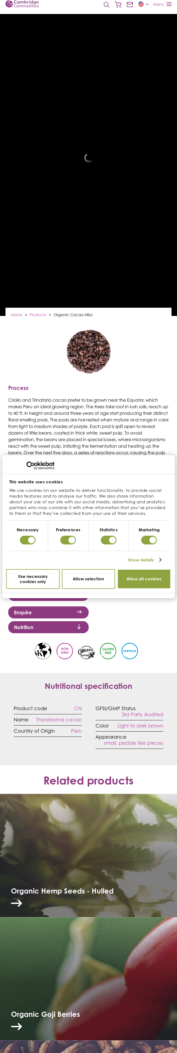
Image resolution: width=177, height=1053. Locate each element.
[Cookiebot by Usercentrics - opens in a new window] (30, 465)
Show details (141, 560)
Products (38, 314)
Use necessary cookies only (33, 579)
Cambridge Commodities (22, 3)
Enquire (48, 612)
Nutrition (48, 627)
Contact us (130, 4)
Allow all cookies (144, 578)
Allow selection (88, 578)
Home (16, 314)
